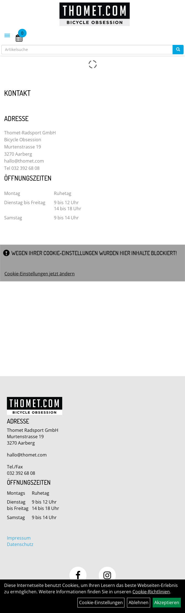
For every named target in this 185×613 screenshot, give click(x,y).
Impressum (19, 538)
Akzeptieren (166, 602)
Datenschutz (20, 544)
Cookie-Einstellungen (101, 602)
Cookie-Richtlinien (151, 592)
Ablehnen (138, 602)
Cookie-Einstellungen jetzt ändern (39, 274)
